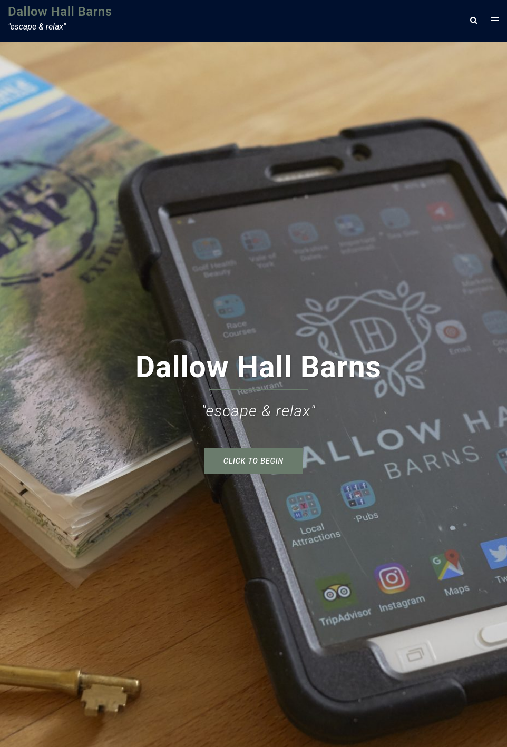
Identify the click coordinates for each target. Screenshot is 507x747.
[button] (473, 20)
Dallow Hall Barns (60, 11)
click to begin (253, 461)
